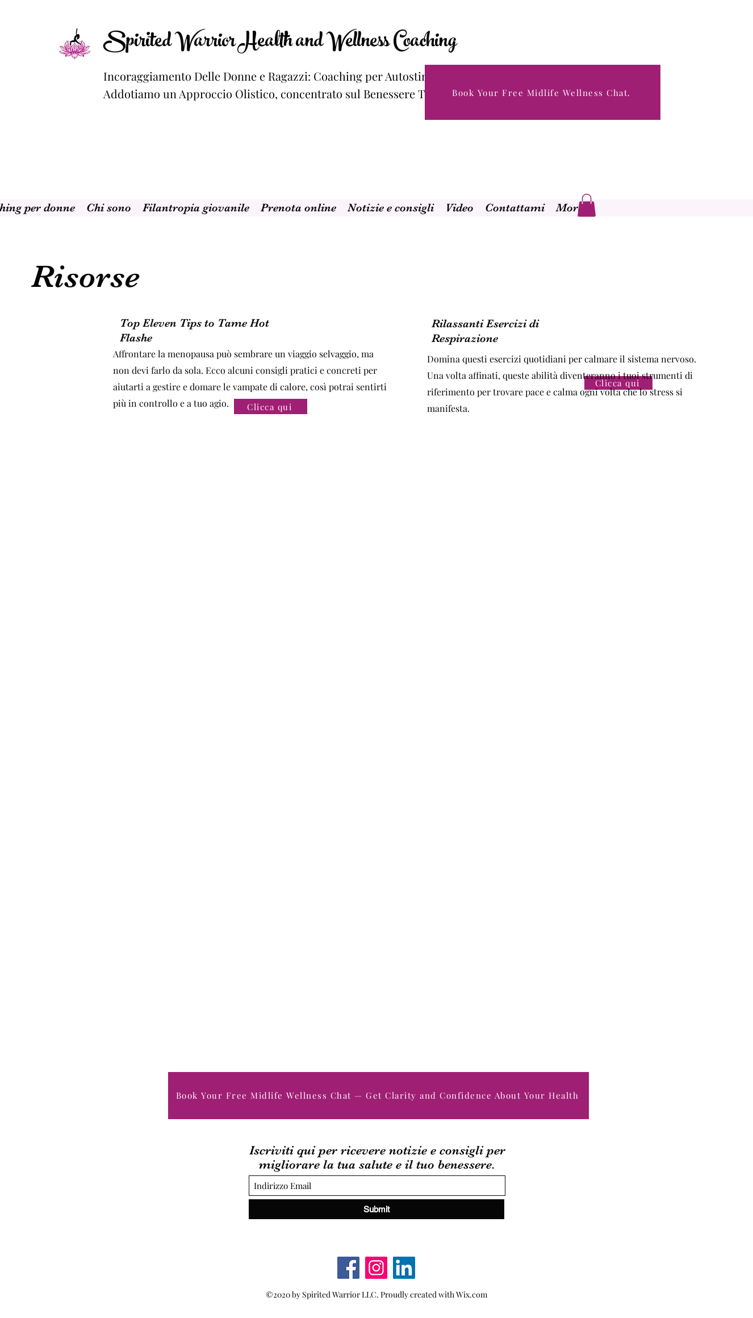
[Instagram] (376, 1268)
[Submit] (376, 1209)
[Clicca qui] (270, 406)
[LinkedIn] (404, 1268)
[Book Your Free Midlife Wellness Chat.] (542, 92)
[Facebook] (348, 1268)
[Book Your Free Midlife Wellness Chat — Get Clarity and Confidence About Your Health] (378, 1095)
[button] (586, 205)
